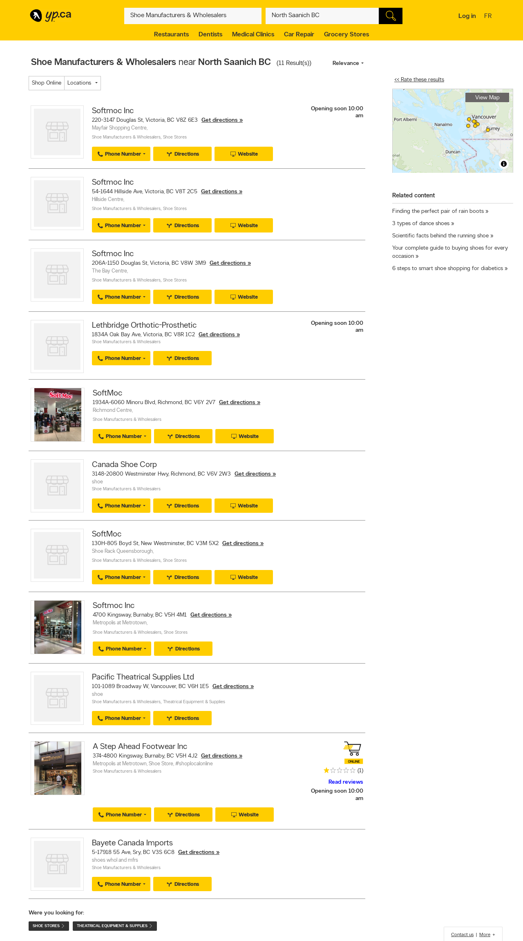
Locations (79, 83)
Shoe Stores (175, 137)
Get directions (219, 120)
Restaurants (171, 34)
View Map (487, 98)
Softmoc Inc (113, 111)
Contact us (462, 934)
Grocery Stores (346, 34)
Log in (467, 16)
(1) (360, 771)
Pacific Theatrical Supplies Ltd (143, 677)
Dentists (210, 34)
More (484, 934)
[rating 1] (337, 772)
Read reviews (346, 782)
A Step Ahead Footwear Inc (140, 747)
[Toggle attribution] (504, 164)
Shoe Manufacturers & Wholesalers (126, 137)
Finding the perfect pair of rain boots (438, 211)
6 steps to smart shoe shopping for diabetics (447, 269)
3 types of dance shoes (420, 224)
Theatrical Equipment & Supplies (194, 702)
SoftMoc (107, 393)
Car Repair (299, 34)
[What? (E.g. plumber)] (193, 16)
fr (489, 17)
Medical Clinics (253, 34)
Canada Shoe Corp (124, 465)
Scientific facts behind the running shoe (440, 236)
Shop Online (46, 83)
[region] (453, 131)
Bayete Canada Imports (132, 843)
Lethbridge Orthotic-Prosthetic (144, 326)
